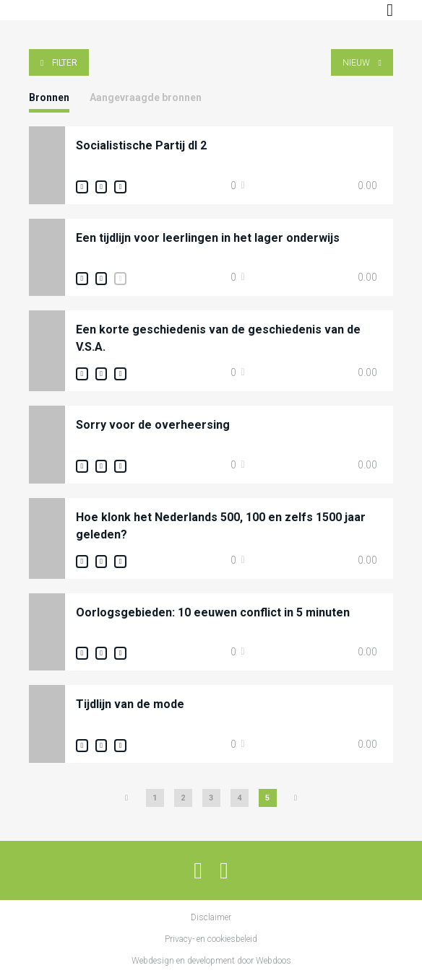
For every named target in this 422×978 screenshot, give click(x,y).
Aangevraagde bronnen (146, 97)
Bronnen (49, 97)
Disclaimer (211, 917)
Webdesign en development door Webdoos (211, 961)
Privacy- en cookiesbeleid (211, 939)
